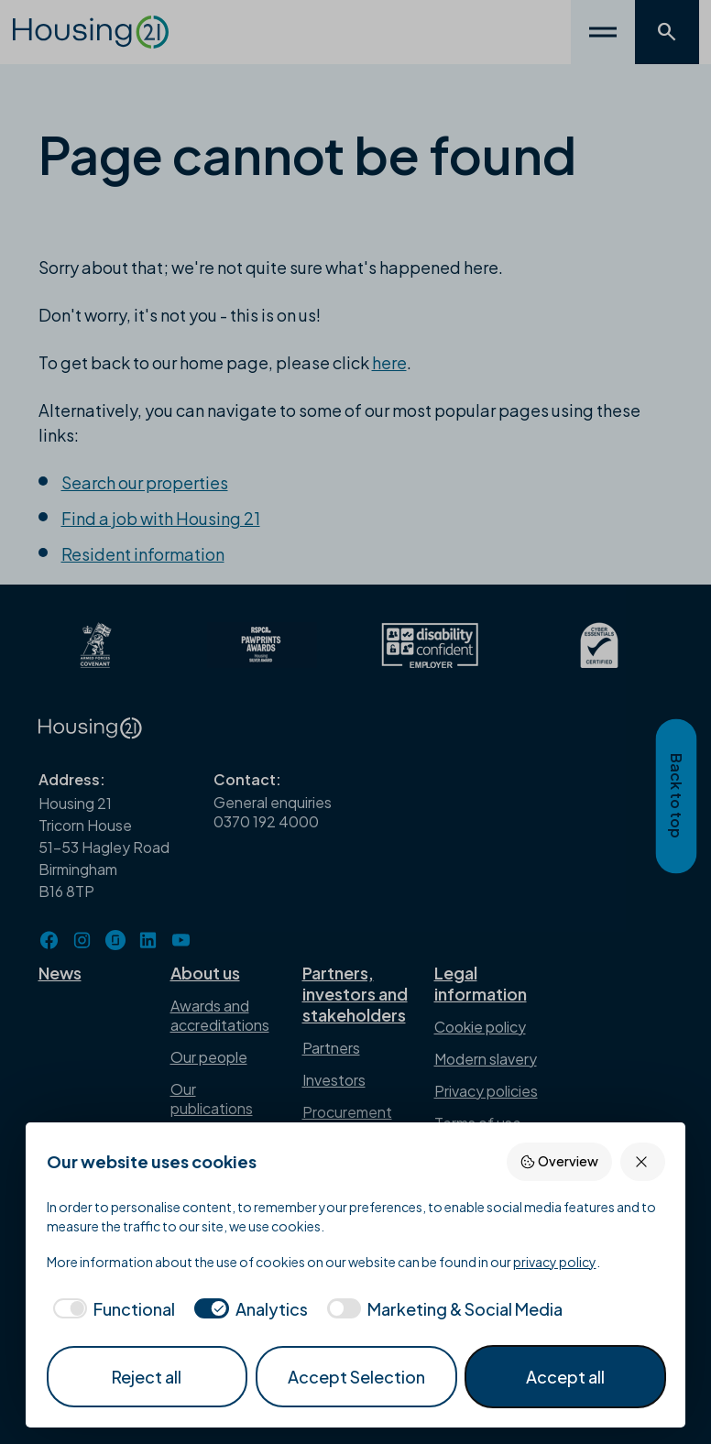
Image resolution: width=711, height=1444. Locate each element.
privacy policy (554, 1261)
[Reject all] (642, 1161)
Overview (559, 1161)
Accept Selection (356, 1376)
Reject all (146, 1376)
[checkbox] (111, 1308)
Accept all (565, 1376)
